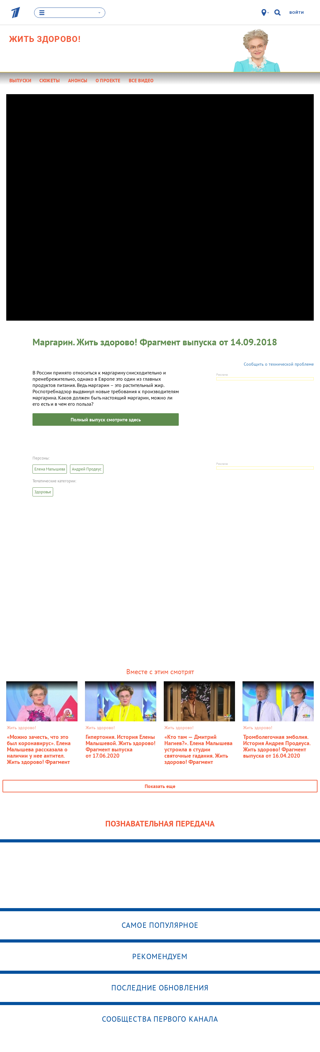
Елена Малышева (49, 468)
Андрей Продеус (87, 468)
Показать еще (160, 786)
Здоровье (42, 491)
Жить (45, 38)
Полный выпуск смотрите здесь (106, 419)
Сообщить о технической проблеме (279, 364)
